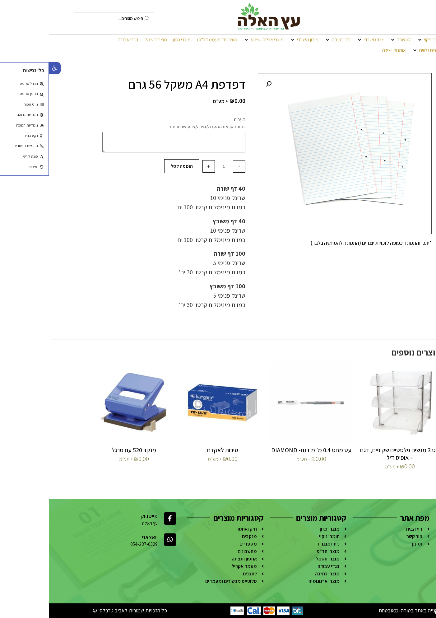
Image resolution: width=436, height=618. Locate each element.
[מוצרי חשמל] (107, 40)
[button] (6, 68)
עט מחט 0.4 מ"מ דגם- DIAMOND (262, 450)
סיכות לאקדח (173, 450)
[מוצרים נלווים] (378, 50)
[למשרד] (351, 40)
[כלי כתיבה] (289, 40)
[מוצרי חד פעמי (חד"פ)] (168, 40)
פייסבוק (100, 516)
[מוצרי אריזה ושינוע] (215, 40)
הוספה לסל (133, 166)
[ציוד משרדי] (321, 40)
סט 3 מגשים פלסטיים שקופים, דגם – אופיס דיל (351, 454)
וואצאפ (101, 537)
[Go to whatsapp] (421, 599)
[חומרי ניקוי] (381, 40)
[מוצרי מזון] (133, 40)
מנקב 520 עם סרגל (85, 450)
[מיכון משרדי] (255, 40)
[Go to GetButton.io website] (421, 612)
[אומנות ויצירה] (345, 50)
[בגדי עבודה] (79, 40)
